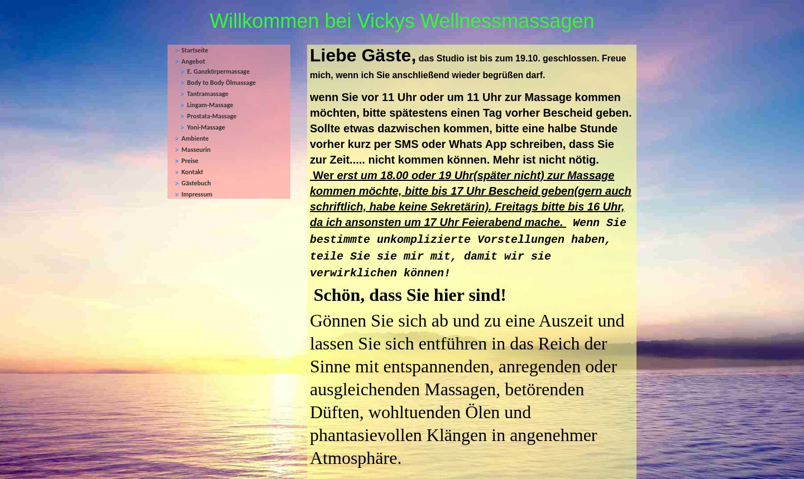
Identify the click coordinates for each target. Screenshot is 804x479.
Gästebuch (196, 183)
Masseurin (195, 150)
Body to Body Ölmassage (221, 83)
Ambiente (195, 138)
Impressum (196, 194)
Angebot (193, 61)
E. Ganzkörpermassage (218, 71)
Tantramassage (207, 94)
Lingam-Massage (210, 105)
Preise (189, 161)
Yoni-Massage (206, 127)
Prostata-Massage (212, 116)
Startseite (194, 50)
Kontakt (192, 172)
